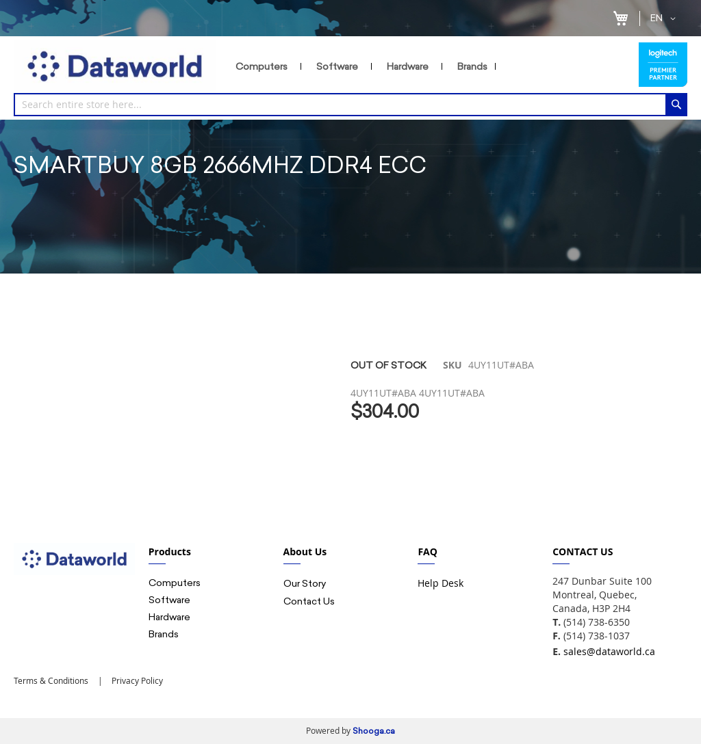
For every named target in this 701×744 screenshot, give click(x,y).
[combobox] (350, 104)
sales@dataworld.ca (609, 651)
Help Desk (440, 582)
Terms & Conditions (51, 680)
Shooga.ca (374, 731)
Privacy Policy (136, 680)
